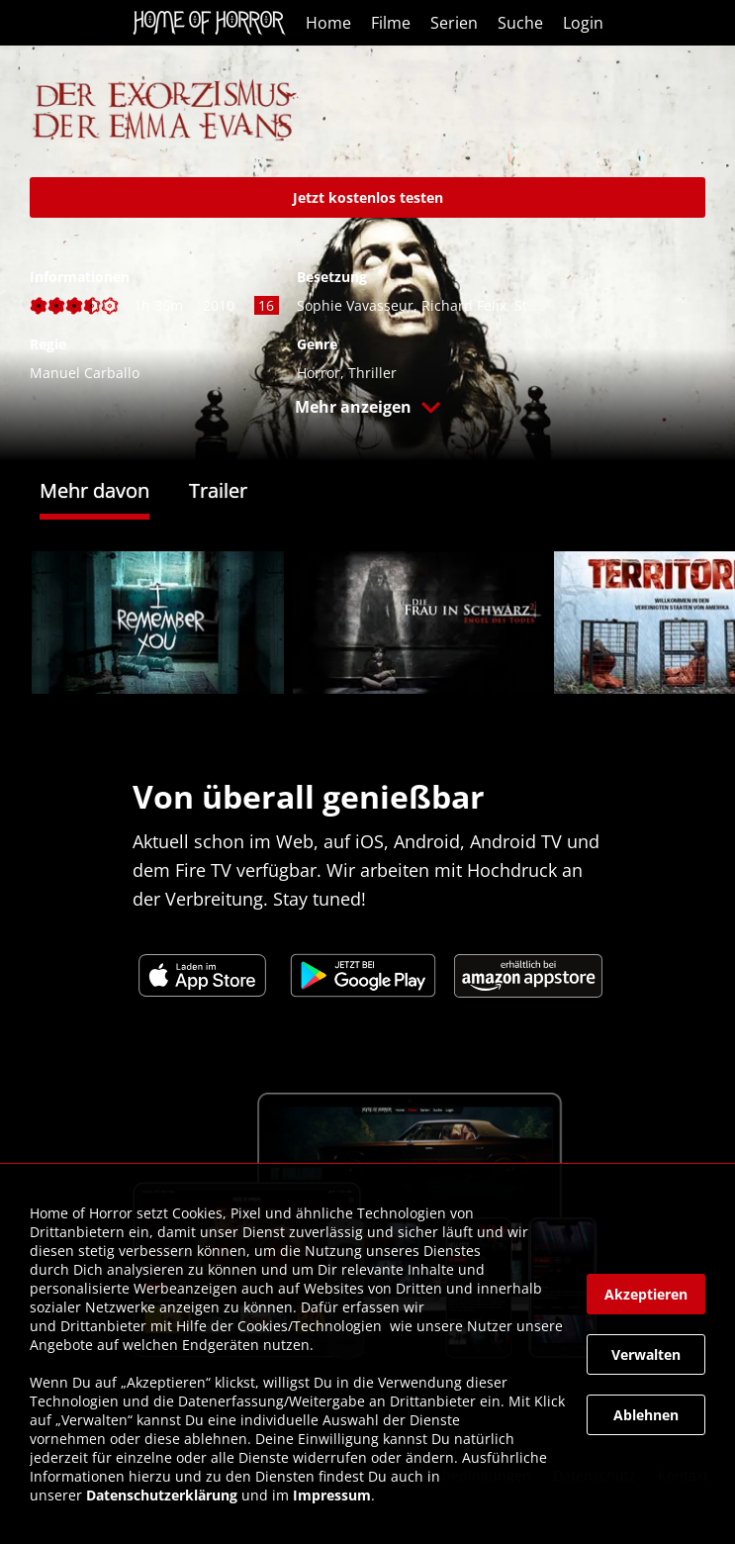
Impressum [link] (332, 1495)
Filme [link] (391, 23)
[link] (214, 23)
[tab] (114, 493)
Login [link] (583, 23)
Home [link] (328, 23)
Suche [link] (520, 23)
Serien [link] (454, 23)
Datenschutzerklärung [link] (161, 1495)
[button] (367, 412)
